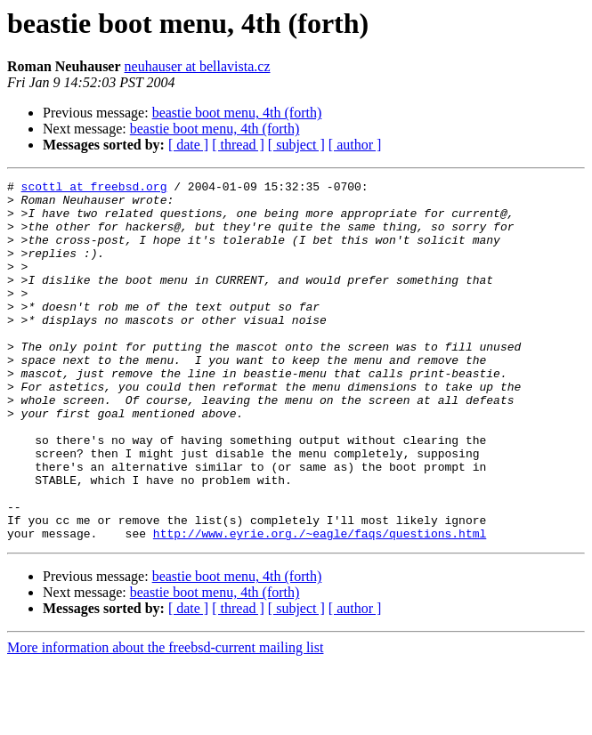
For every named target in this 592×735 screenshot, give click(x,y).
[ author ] (355, 144)
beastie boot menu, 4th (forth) (237, 112)
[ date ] (188, 144)
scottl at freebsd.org (94, 189)
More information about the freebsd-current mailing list (165, 719)
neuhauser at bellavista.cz (198, 66)
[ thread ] (238, 144)
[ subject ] (296, 144)
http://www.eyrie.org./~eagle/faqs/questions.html (319, 605)
